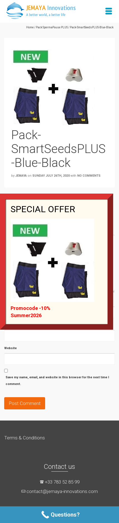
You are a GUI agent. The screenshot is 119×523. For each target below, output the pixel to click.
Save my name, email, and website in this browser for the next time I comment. (57, 381)
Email (8, 325)
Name (8, 301)
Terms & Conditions (24, 438)
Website (10, 348)
